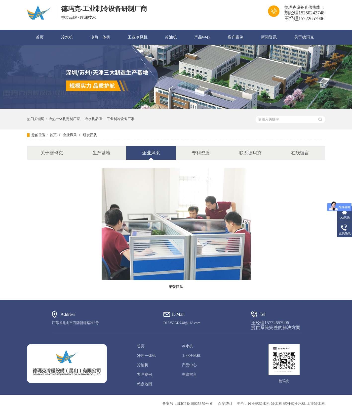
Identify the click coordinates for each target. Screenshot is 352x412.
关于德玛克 (304, 37)
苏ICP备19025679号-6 (194, 404)
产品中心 (202, 37)
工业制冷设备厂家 (120, 119)
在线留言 (300, 152)
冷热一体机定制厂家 (64, 119)
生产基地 (101, 152)
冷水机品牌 (93, 119)
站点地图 (144, 384)
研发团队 (90, 135)
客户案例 (235, 37)
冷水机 (67, 37)
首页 (40, 37)
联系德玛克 (250, 152)
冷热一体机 (100, 37)
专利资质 (201, 152)
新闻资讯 (269, 37)
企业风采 (70, 135)
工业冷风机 (138, 37)
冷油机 (171, 37)
